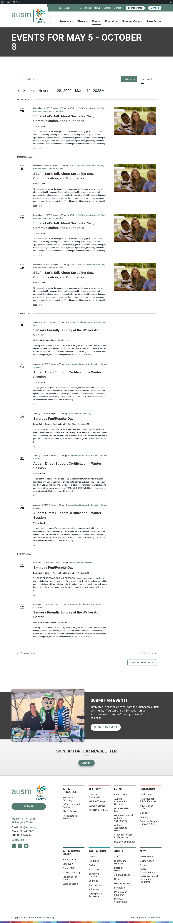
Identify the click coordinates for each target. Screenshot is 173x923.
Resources (66, 21)
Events (96, 21)
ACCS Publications (99, 810)
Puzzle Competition (124, 841)
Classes (144, 812)
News (97, 8)
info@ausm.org (27, 827)
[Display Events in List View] (142, 79)
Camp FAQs (69, 868)
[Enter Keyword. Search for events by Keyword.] (69, 79)
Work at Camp (70, 883)
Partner (92, 865)
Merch (107, 8)
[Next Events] (24, 90)
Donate (155, 7)
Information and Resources (71, 806)
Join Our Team (96, 885)
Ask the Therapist (98, 801)
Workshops (146, 794)
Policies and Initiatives (120, 893)
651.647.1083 (27, 831)
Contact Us (18, 839)
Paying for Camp (72, 872)
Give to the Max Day (122, 810)
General (144, 865)
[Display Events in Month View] (149, 79)
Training (144, 817)
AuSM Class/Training (147, 871)
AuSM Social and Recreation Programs (149, 879)
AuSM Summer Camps (73, 852)
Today (32, 91)
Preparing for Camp (70, 878)
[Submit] (79, 8)
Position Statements (120, 900)
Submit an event (105, 727)
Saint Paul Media (153, 917)
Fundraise (94, 860)
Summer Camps (132, 21)
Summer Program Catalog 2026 (149, 822)
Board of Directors (119, 869)
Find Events (129, 79)
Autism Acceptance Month (120, 828)
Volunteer (94, 889)
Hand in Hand (70, 859)
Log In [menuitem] (8, 2)
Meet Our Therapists (94, 796)
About (87, 8)
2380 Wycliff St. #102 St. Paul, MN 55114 (23, 821)
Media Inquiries (122, 883)
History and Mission (120, 862)
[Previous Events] (18, 90)
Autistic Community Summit (120, 801)
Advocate (94, 869)
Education (111, 21)
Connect (93, 880)
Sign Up (86, 762)
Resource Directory (68, 799)
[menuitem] (2, 2)
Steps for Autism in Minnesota (123, 836)
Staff (117, 856)
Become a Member (94, 875)
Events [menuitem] (17, 2)
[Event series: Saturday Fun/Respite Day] (78, 414)
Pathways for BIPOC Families (148, 800)
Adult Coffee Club (147, 807)
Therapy (82, 21)
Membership (135, 7)
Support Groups (97, 805)
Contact (118, 8)
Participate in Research (70, 817)
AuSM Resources (70, 790)
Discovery (68, 863)
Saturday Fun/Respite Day (53, 418)
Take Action (154, 21)
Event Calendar (122, 794)
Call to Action (147, 860)
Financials (119, 887)
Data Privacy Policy (44, 917)
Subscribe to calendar (140, 662)
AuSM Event (146, 856)
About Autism (70, 811)
